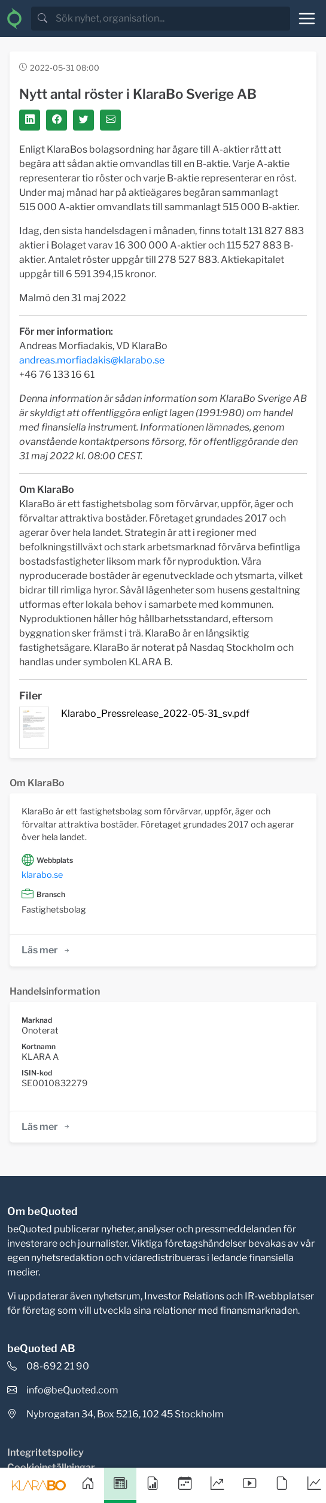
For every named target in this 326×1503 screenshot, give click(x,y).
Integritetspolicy (45, 1452)
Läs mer (46, 950)
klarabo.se (42, 874)
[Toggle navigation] (307, 19)
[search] (171, 19)
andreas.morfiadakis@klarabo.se (91, 360)
